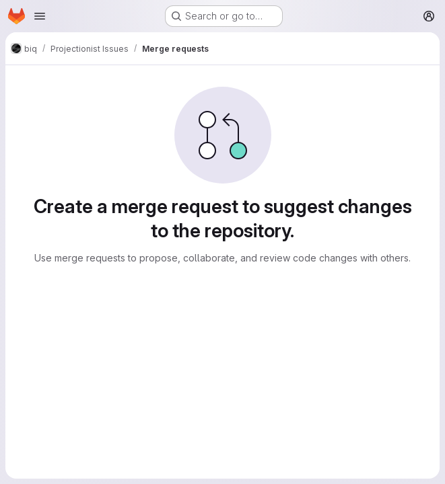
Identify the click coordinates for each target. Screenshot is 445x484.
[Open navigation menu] (39, 16)
